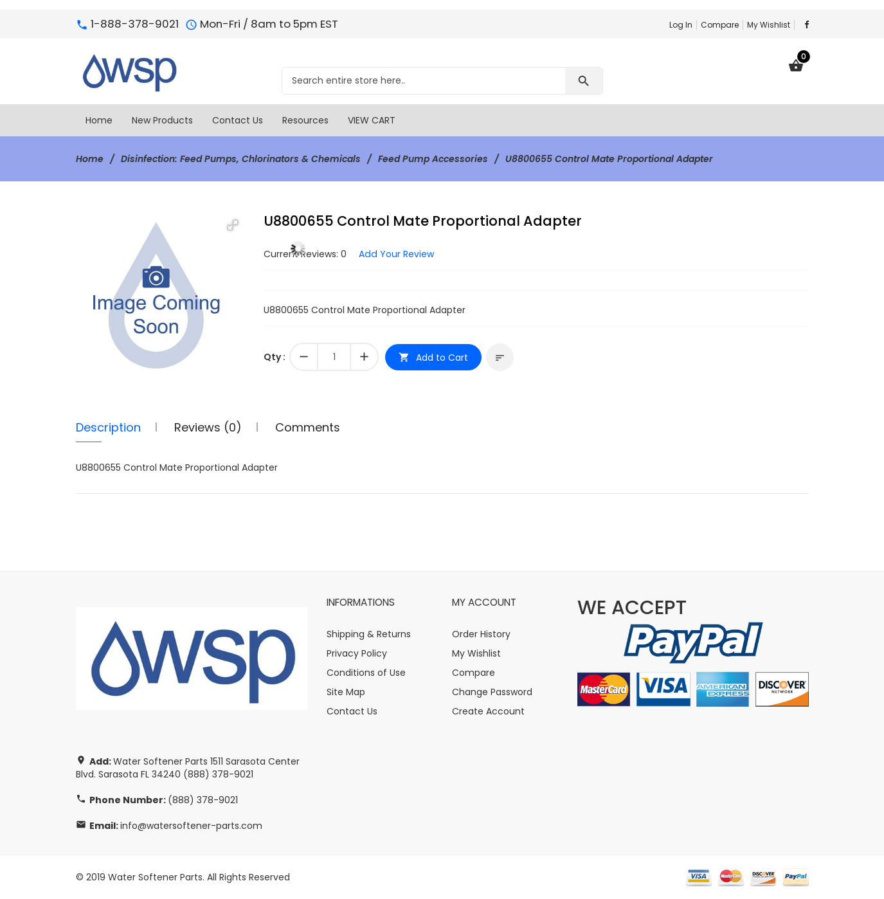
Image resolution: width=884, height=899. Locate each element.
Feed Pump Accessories (433, 158)
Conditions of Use (366, 672)
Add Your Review (396, 254)
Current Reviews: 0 (305, 254)
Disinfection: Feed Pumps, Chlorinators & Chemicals (241, 158)
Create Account (488, 711)
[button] (232, 225)
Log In (680, 24)
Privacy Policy (357, 653)
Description (108, 427)
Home (90, 158)
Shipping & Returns (369, 634)
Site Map (346, 692)
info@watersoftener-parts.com (191, 825)
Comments (307, 427)
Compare (720, 24)
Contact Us (352, 711)
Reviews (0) (208, 427)
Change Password (492, 692)
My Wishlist (768, 24)
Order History (481, 634)
